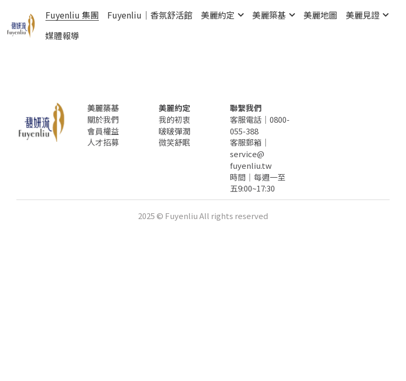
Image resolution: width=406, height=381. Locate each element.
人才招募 (103, 142)
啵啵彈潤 (174, 131)
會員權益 (103, 131)
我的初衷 (174, 119)
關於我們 (103, 119)
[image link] (21, 24)
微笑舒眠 (174, 142)
